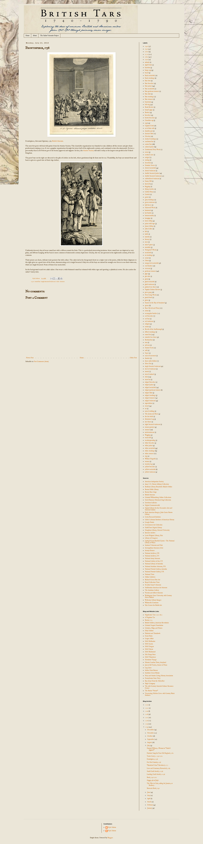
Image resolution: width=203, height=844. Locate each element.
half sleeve (148, 205)
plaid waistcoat (149, 284)
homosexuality (149, 216)
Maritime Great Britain (152, 673)
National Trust (149, 574)
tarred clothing (149, 411)
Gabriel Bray (149, 192)
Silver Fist (148, 364)
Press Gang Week (150, 295)
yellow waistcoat (150, 472)
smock (147, 371)
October (150, 736)
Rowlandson (149, 340)
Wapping (148, 435)
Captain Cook (149, 126)
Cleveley (148, 136)
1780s (146, 57)
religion (147, 324)
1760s (146, 52)
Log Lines (148, 668)
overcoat (147, 268)
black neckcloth (150, 75)
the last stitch (149, 416)
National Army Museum (152, 558)
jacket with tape (150, 224)
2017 (147, 718)
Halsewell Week (150, 208)
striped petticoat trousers (153, 390)
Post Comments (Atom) (41, 361)
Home (28, 36)
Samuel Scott (149, 348)
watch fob (148, 438)
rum (146, 342)
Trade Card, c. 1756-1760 (155, 756)
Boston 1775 (148, 620)
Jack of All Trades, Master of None (156, 665)
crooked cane (149, 155)
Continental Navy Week (152, 150)
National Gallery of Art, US (154, 561)
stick (57, 282)
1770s (146, 54)
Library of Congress (151, 538)
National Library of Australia (154, 564)
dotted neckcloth (150, 168)
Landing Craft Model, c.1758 (156, 774)
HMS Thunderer (150, 657)
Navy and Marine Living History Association (159, 676)
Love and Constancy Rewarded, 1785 (158, 768)
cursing (147, 160)
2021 (147, 705)
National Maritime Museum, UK (155, 566)
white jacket (149, 446)
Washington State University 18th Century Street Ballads (158, 596)
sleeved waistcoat (150, 369)
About (35, 36)
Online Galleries (150, 577)
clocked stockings (150, 139)
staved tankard (149, 374)
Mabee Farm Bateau (151, 670)
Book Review (149, 107)
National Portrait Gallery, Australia (156, 569)
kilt (146, 231)
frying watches (149, 189)
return (147, 327)
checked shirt (149, 134)
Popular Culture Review (152, 290)
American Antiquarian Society (154, 482)
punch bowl (148, 297)
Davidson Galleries (151, 503)
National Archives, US (152, 556)
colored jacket (149, 147)
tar (146, 409)
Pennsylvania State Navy (152, 678)
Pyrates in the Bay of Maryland (155, 303)
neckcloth (148, 253)
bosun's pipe (149, 110)
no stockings (149, 255)
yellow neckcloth (150, 469)
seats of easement (150, 356)
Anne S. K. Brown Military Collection (157, 484)
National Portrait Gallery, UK (154, 572)
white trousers (149, 454)
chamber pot (149, 131)
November (150, 733)
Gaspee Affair (149, 639)
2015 (146, 724)
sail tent (147, 345)
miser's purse (149, 245)
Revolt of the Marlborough (153, 329)
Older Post (133, 358)
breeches (147, 115)
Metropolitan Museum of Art (154, 548)
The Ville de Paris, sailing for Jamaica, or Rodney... (160, 784)
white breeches (149, 443)
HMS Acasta (149, 644)
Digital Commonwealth (152, 505)
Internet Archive (150, 533)
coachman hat (149, 141)
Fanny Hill (148, 181)
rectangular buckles (151, 313)
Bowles (147, 112)
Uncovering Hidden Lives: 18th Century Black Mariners (160, 694)
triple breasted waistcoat (152, 424)
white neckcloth (150, 448)
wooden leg (148, 464)
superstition (148, 403)
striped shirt (148, 393)
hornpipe (147, 218)
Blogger (110, 838)
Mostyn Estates (150, 551)
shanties (147, 358)
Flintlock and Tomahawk (152, 633)
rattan (146, 311)
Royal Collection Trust (152, 582)
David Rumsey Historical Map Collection (158, 500)
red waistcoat (149, 321)
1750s (32, 282)
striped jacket (149, 385)
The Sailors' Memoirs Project (49, 36)
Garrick (147, 194)
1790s (146, 60)
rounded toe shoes (151, 337)
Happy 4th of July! (153, 780)
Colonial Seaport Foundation (154, 625)
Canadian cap (149, 120)
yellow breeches (150, 467)
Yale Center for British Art (153, 605)
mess (146, 242)
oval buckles (148, 266)
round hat (37, 282)
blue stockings (149, 97)
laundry (147, 237)
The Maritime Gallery (152, 590)
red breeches (149, 316)
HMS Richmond (150, 652)
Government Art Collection (153, 525)
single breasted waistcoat (48, 282)
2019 (146, 711)
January (149, 808)
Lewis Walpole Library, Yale (154, 535)
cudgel (147, 157)
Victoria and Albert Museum (154, 593)
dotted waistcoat (150, 171)
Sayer (146, 353)
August (149, 742)
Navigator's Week (150, 250)
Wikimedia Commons (151, 603)
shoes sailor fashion (151, 361)
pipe (146, 274)
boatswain (148, 102)
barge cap (148, 70)
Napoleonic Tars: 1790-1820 (153, 615)
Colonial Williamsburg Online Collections (158, 497)
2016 (146, 721)
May (148, 795)
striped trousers (150, 398)
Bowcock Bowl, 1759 (153, 788)
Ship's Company (150, 684)
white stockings (150, 451)
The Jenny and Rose (151, 414)
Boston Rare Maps (151, 492)
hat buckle (148, 213)
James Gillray (149, 226)
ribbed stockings (150, 332)
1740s (146, 46)
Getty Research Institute (153, 517)
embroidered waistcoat (152, 179)
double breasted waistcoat (153, 176)
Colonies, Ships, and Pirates (153, 628)
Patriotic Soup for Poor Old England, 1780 (160, 753)
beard (146, 73)
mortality (148, 247)
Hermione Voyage (151, 660)
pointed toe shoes (150, 287)
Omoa (147, 260)
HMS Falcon (149, 649)
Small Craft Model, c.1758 (155, 771)
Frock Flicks (149, 636)
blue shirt (148, 94)
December (150, 730)
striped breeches (150, 382)
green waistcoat (150, 202)
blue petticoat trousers (152, 91)
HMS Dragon (149, 646)
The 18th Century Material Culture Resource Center (159, 687)
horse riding (149, 221)
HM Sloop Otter (150, 654)
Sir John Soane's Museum (153, 585)
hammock (148, 210)
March (149, 802)
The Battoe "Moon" (151, 691)
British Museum (57, 141)
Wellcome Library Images (153, 600)
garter (147, 197)
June (149, 792)
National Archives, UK (152, 553)
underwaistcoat (149, 432)
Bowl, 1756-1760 (152, 777)
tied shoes (148, 422)
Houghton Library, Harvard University (157, 530)
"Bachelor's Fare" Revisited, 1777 (157, 765)
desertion (148, 163)
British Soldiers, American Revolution (157, 623)
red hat (147, 319)
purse (146, 300)
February (150, 805)
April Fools (148, 65)
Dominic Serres (150, 165)
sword (147, 406)
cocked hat (148, 144)
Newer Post (30, 358)
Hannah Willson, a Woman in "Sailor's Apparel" (159, 749)
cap (146, 123)
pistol (146, 279)
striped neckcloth (150, 387)
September (151, 739)
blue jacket (148, 86)
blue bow (148, 81)
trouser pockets (149, 427)
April (149, 799)
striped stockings (150, 395)
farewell (147, 184)
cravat (146, 152)
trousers (62, 282)
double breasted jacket (152, 173)
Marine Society (88, 150)
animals (147, 62)
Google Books (149, 522)
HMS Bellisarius (150, 641)
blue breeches (149, 83)
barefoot (147, 68)
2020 (147, 708)
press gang (148, 292)
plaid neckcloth (149, 282)
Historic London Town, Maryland (155, 662)
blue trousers (149, 99)
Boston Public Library (152, 489)
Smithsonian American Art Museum (156, 588)
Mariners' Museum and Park (154, 545)
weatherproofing (150, 440)
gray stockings (149, 200)
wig (146, 456)
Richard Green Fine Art (152, 580)
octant (147, 258)
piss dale (147, 276)
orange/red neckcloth (151, 263)
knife (146, 234)
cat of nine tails (149, 128)
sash (146, 350)
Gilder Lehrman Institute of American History (159, 520)
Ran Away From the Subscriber (155, 681)
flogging (147, 186)
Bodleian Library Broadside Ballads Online (158, 487)
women (147, 461)
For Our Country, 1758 (154, 762)
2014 (147, 727)
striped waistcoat (150, 401)
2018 (146, 714)
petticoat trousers (150, 271)
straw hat (147, 380)
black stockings (149, 78)
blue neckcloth (149, 89)
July (148, 746)
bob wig (147, 105)
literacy (147, 239)
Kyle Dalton (112, 827)
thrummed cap (149, 419)
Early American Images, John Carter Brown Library (158, 513)
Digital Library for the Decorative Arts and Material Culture (158, 509)
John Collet (148, 229)
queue (147, 305)
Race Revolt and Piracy (152, 308)
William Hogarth (150, 459)
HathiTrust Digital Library (153, 528)
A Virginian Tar (150, 617)
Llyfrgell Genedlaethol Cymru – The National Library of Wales (159, 542)
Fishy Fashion (149, 631)
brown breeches (150, 118)
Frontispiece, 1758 (152, 759)
